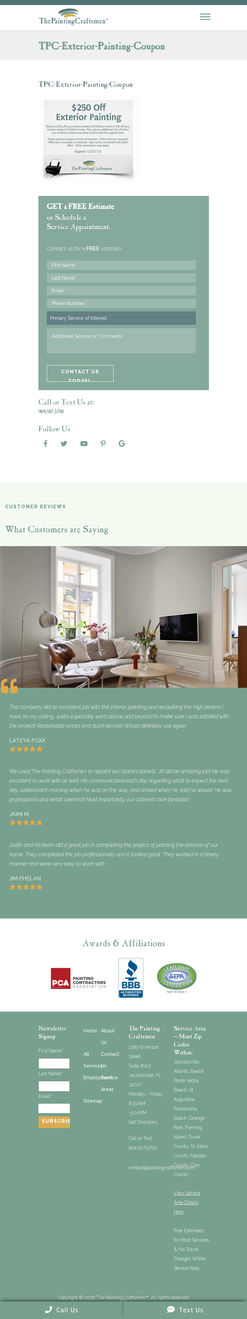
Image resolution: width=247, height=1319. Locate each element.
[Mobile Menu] (205, 16)
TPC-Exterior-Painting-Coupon (85, 85)
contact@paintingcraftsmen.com (162, 1167)
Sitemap (93, 1101)
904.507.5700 (143, 1147)
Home (90, 1030)
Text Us (185, 1310)
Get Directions (143, 1122)
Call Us (61, 1310)
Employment (98, 1077)
